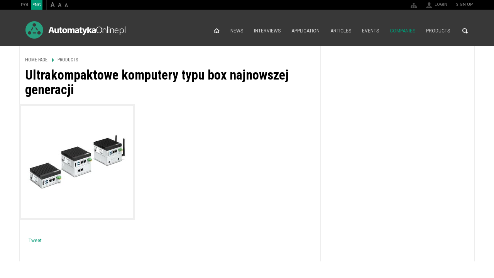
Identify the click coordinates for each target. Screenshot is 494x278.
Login (441, 4)
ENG (36, 4)
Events (370, 31)
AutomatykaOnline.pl (75, 30)
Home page (216, 31)
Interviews (267, 31)
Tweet (35, 240)
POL (25, 4)
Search (465, 31)
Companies (402, 31)
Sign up (464, 4)
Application (305, 31)
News (236, 31)
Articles (340, 31)
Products (438, 31)
